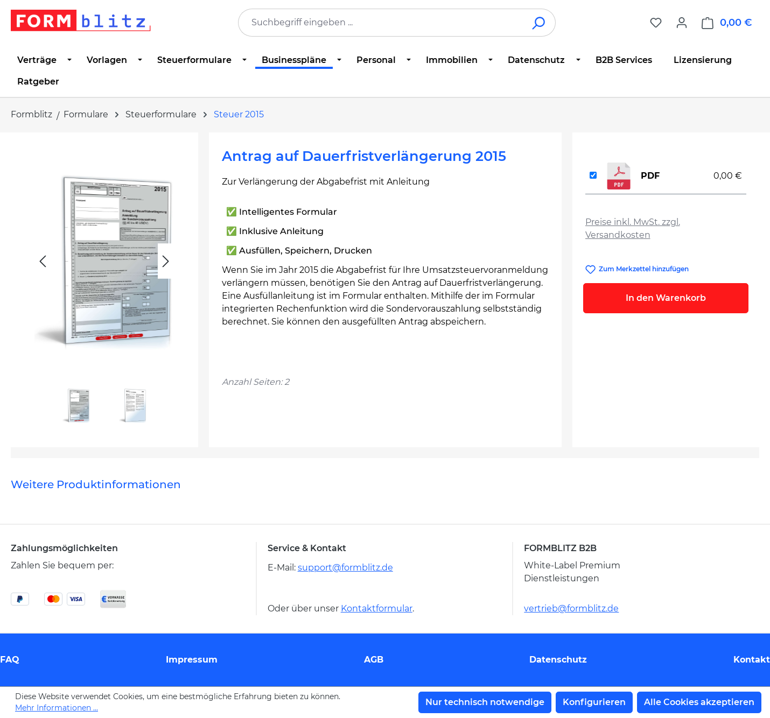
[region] (104, 285)
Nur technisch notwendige (484, 702)
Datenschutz (558, 659)
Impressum (192, 659)
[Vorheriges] (42, 261)
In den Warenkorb (666, 298)
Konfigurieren (594, 702)
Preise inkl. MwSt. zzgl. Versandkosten (632, 228)
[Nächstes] (166, 261)
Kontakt (751, 659)
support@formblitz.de (345, 567)
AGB (373, 659)
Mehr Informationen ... (56, 708)
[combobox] (380, 23)
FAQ (9, 659)
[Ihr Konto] (682, 22)
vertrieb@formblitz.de (571, 608)
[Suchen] (539, 23)
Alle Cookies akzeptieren (699, 702)
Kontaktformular (376, 608)
